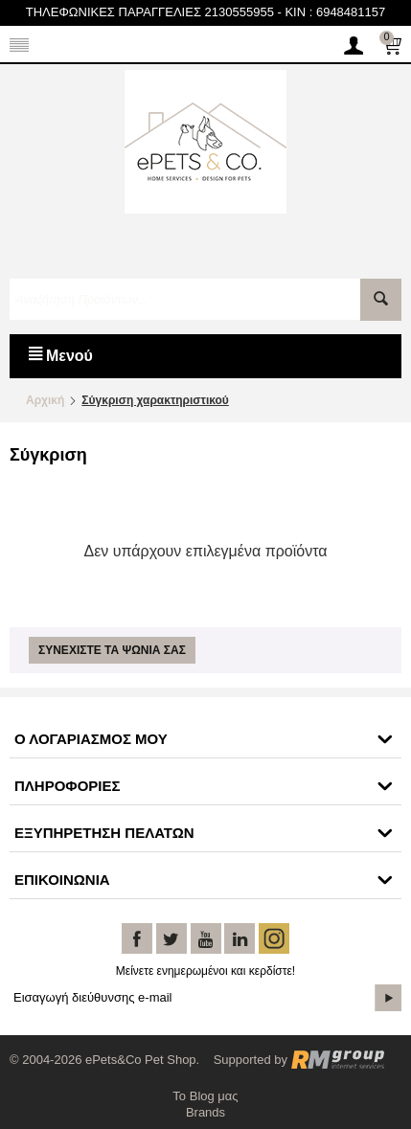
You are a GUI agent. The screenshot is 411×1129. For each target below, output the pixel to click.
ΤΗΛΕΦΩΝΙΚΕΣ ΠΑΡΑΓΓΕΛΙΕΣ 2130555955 (150, 12)
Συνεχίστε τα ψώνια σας (112, 650)
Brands (205, 1112)
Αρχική (45, 400)
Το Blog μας (205, 1096)
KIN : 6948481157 (335, 12)
